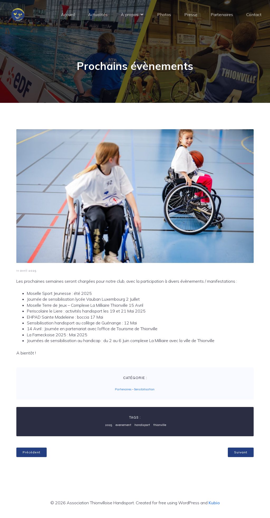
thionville (159, 425)
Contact (254, 14)
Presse (190, 14)
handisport (142, 425)
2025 (108, 425)
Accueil (68, 14)
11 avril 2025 (26, 270)
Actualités (98, 14)
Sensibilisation (144, 389)
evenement (123, 425)
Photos (164, 14)
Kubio (214, 502)
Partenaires (222, 14)
